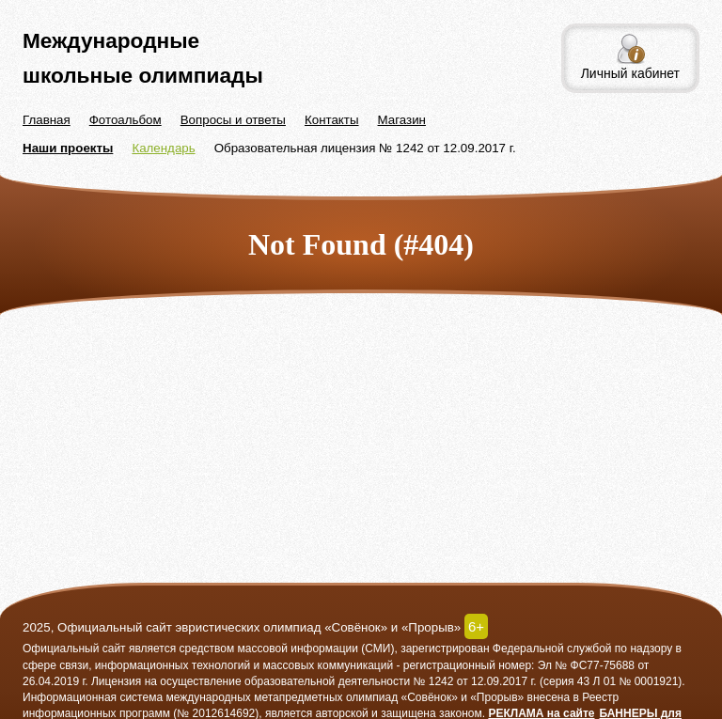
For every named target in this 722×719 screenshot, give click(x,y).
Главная (47, 120)
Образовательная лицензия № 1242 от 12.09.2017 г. (365, 148)
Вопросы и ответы (233, 120)
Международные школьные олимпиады (143, 57)
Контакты (332, 120)
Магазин (402, 120)
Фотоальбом (125, 120)
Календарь (163, 148)
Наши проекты (68, 148)
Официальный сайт (74, 648)
